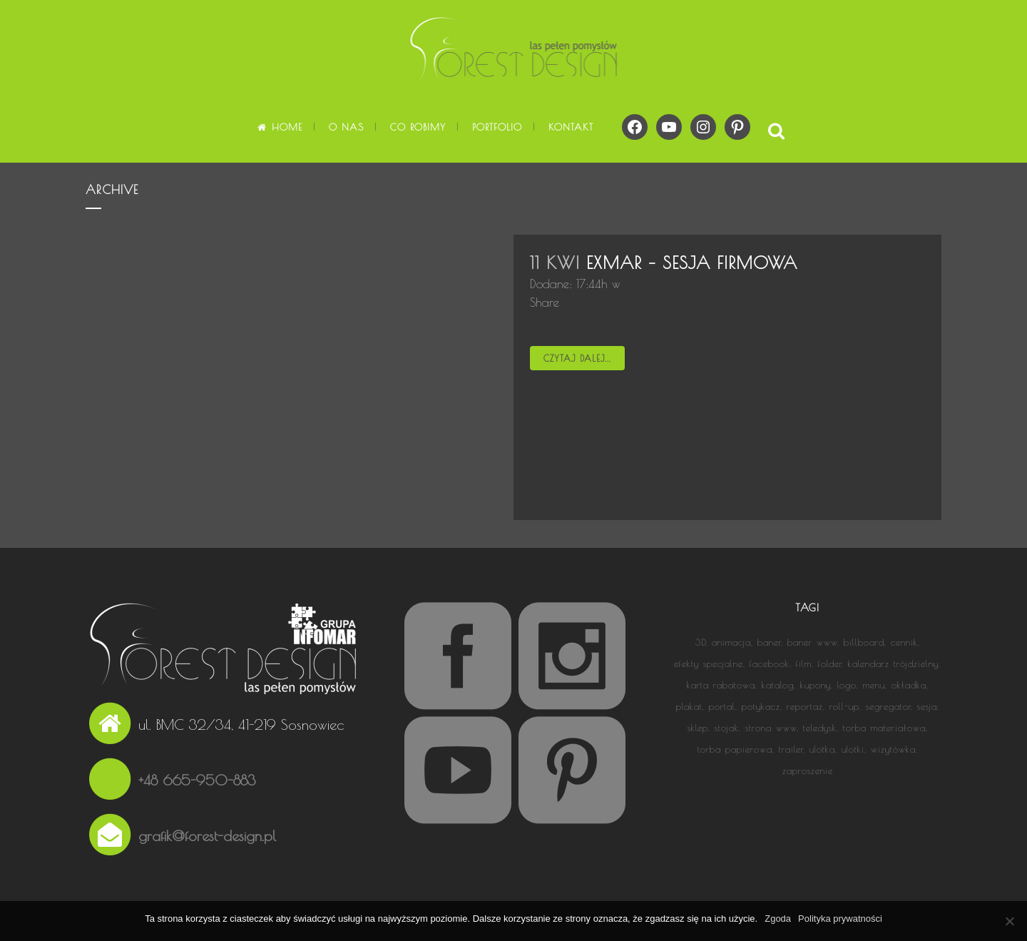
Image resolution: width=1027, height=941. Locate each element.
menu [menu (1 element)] (874, 685)
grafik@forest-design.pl (207, 836)
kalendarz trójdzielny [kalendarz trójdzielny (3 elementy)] (893, 663)
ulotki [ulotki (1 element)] (853, 749)
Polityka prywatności (840, 918)
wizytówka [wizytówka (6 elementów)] (893, 749)
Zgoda (778, 918)
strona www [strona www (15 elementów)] (771, 727)
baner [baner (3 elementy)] (769, 642)
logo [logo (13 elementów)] (847, 685)
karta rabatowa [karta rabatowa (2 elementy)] (721, 685)
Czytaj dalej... (577, 358)
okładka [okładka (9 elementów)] (908, 685)
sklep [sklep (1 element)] (698, 727)
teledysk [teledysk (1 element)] (820, 727)
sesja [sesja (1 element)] (927, 706)
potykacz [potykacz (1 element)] (761, 706)
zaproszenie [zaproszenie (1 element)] (807, 770)
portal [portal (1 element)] (722, 706)
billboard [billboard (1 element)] (864, 642)
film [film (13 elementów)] (804, 663)
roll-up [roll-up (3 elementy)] (844, 706)
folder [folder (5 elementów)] (830, 663)
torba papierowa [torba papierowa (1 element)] (735, 749)
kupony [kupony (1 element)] (815, 685)
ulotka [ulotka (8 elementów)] (822, 749)
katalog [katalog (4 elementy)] (778, 685)
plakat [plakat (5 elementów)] (689, 706)
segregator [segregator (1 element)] (888, 706)
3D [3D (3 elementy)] (700, 642)
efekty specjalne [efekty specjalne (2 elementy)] (708, 663)
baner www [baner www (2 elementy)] (812, 642)
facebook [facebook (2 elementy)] (770, 663)
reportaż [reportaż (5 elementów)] (805, 706)
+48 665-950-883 (197, 780)
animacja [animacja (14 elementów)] (731, 642)
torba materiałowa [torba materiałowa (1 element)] (884, 727)
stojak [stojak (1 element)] (727, 727)
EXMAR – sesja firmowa (691, 263)
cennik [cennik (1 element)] (904, 642)
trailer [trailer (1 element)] (791, 749)
